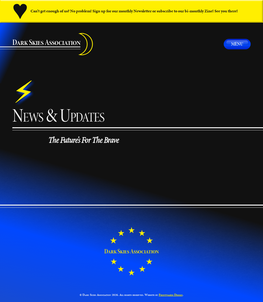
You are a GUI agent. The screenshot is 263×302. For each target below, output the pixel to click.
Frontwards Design (171, 295)
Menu (237, 43)
